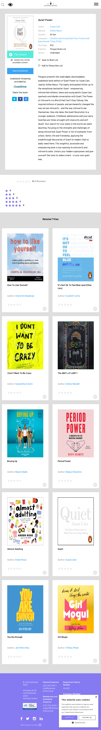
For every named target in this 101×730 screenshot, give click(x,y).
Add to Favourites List (50, 66)
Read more (79, 712)
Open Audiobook (20, 71)
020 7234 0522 (49, 705)
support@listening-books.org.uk (51, 709)
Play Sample (20, 54)
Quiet (60, 549)
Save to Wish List (48, 60)
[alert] (78, 711)
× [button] (96, 697)
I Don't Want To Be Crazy (19, 373)
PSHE (59, 41)
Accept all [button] (69, 717)
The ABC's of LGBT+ (68, 373)
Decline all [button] (87, 717)
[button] (96, 4)
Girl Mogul (62, 637)
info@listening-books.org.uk (49, 690)
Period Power (64, 461)
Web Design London (29, 725)
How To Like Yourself (17, 285)
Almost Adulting (15, 549)
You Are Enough (14, 637)
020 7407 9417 (49, 686)
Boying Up (12, 461)
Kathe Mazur (56, 31)
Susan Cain (55, 27)
